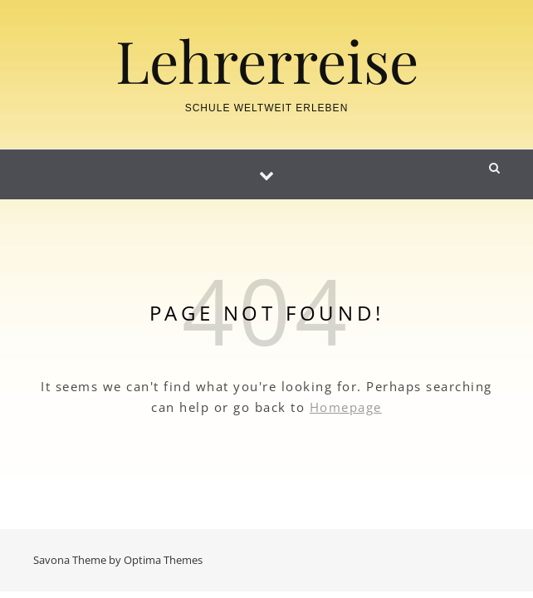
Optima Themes (163, 559)
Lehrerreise (266, 60)
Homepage (346, 407)
